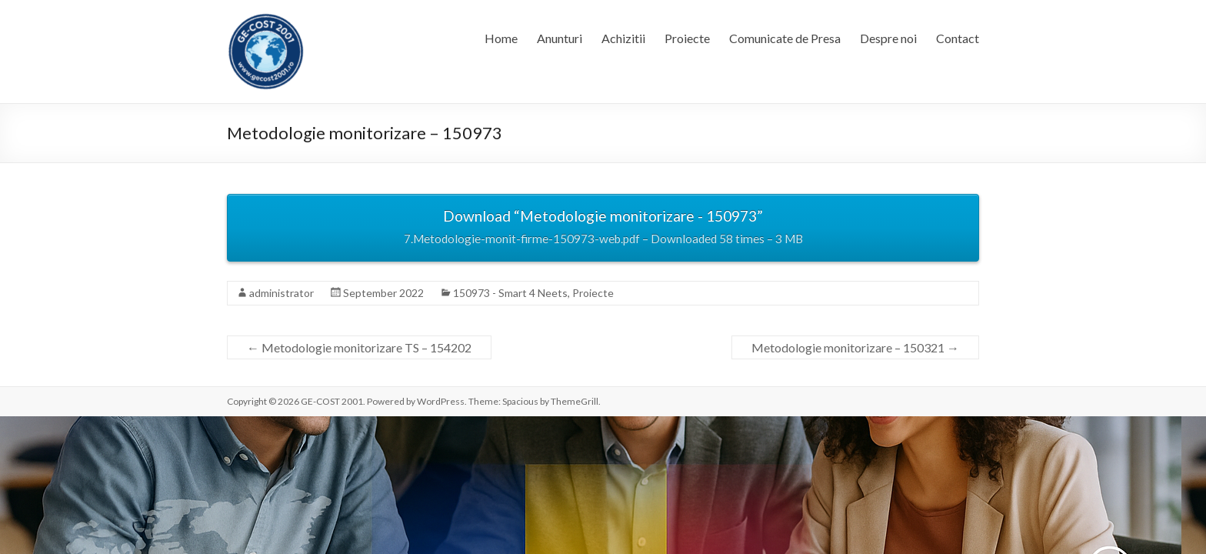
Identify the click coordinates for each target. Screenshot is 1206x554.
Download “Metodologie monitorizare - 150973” (603, 228)
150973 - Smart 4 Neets (510, 292)
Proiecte (687, 38)
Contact (957, 38)
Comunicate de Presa (785, 38)
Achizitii (623, 38)
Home (501, 38)
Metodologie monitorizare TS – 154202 (359, 347)
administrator (281, 292)
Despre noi (888, 38)
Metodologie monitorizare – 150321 (855, 347)
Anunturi (559, 38)
